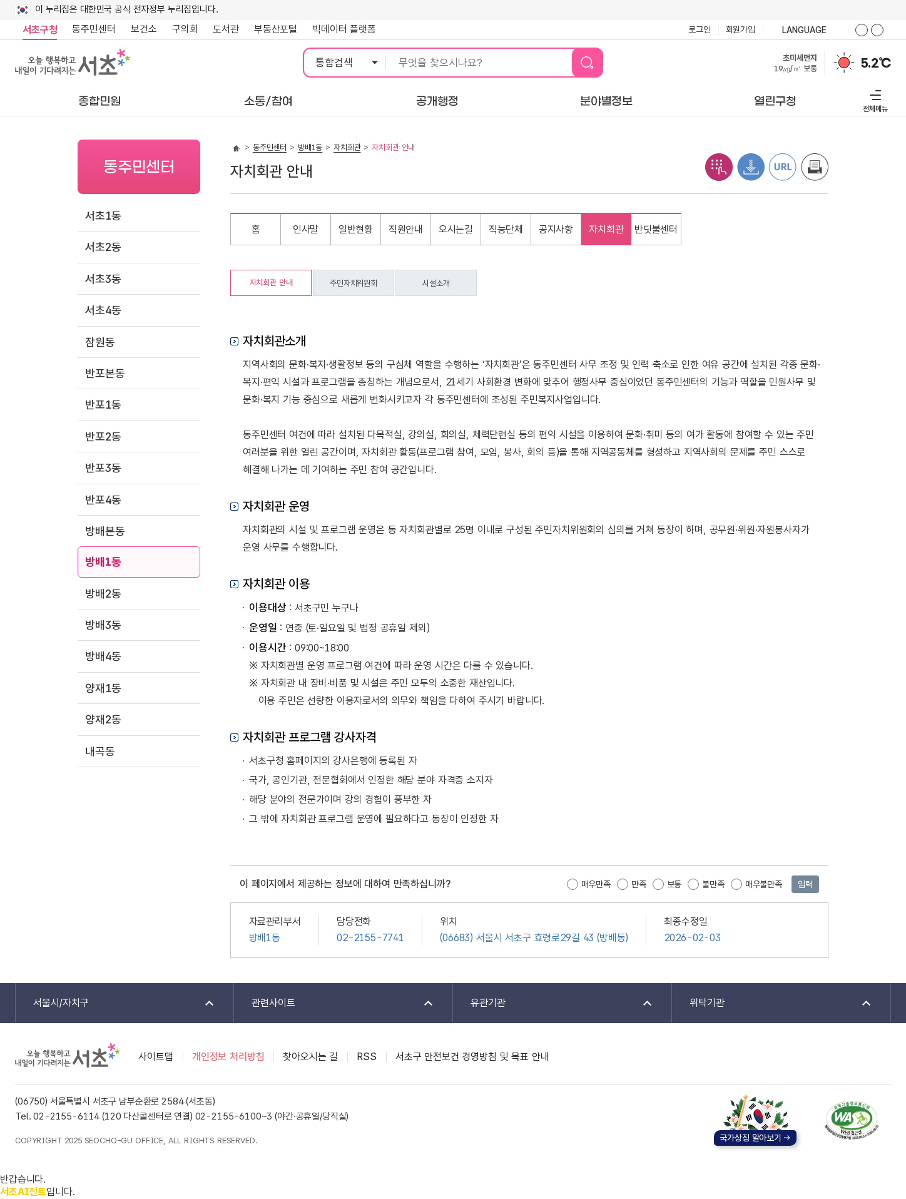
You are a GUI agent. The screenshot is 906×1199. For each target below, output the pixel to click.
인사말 (306, 229)
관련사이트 (334, 1003)
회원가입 (740, 29)
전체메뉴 (874, 99)
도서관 (226, 29)
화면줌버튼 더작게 (877, 30)
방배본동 (105, 531)
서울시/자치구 (116, 1003)
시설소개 (435, 283)
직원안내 (406, 229)
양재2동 (103, 719)
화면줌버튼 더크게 (861, 30)
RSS (367, 1057)
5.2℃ (876, 63)
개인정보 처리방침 (228, 1057)
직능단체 (506, 229)
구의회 (185, 29)
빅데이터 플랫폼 (344, 29)
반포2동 (103, 436)
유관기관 (553, 1003)
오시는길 (456, 229)
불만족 (713, 884)
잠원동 (100, 342)
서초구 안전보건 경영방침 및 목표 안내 (472, 1057)
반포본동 (105, 373)
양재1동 (103, 688)
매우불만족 (763, 884)
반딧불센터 (656, 229)
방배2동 (103, 593)
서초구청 (40, 30)
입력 (805, 884)
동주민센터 (90, 29)
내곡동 (100, 751)
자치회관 (346, 147)
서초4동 (103, 310)
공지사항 (556, 229)
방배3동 (103, 624)
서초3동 (103, 278)
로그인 (699, 29)
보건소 (144, 29)
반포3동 (103, 467)
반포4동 (103, 499)
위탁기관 (772, 1003)
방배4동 (103, 656)
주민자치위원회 (353, 283)
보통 (674, 884)
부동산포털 (275, 29)
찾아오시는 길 (310, 1057)
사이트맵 (155, 1057)
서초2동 (103, 246)
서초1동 (103, 215)
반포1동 (103, 404)
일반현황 (355, 229)
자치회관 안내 (271, 282)
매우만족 (596, 884)
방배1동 (103, 561)
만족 (638, 884)
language (805, 30)
